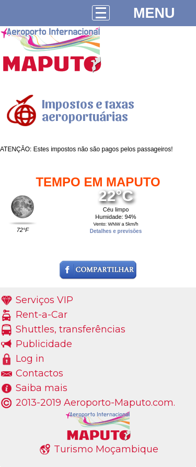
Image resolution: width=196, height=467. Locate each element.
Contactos (39, 373)
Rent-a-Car (41, 314)
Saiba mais (41, 388)
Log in (30, 358)
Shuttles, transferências (70, 329)
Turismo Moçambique (106, 449)
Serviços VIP (44, 300)
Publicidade (44, 344)
